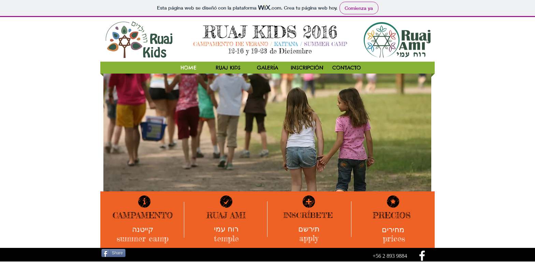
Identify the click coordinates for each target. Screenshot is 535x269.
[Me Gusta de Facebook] (142, 253)
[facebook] (422, 256)
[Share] (113, 253)
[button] (267, 136)
